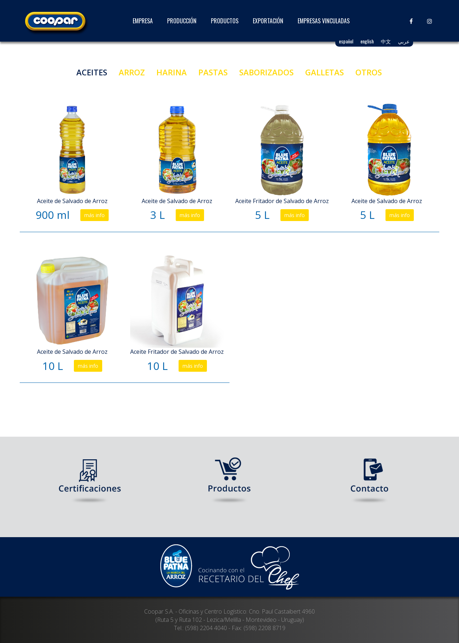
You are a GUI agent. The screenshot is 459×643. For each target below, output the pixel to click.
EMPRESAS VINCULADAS (324, 21)
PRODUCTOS (224, 21)
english (367, 41)
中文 (386, 41)
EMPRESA (143, 21)
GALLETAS (324, 72)
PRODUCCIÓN (182, 21)
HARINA (171, 72)
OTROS (368, 72)
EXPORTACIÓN (268, 21)
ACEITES (91, 72)
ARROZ (132, 72)
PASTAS (213, 72)
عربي (404, 41)
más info (94, 215)
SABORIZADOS (266, 72)
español (346, 41)
